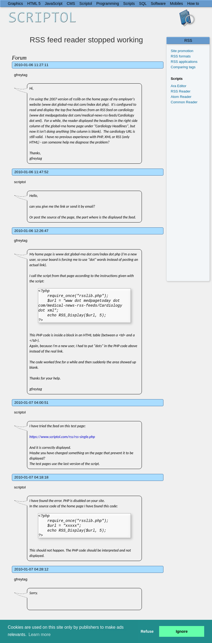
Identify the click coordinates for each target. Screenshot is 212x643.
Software (158, 3)
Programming (107, 3)
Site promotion (182, 51)
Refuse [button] (147, 631)
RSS (188, 40)
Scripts (129, 3)
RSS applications (184, 62)
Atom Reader (181, 97)
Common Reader (184, 102)
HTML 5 (33, 3)
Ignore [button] (182, 631)
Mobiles (176, 3)
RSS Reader (180, 91)
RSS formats (181, 56)
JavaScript (53, 3)
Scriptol (85, 3)
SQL (143, 3)
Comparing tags (183, 67)
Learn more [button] (40, 634)
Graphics (15, 3)
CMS (71, 3)
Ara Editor (178, 86)
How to (193, 3)
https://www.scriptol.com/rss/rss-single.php (62, 437)
